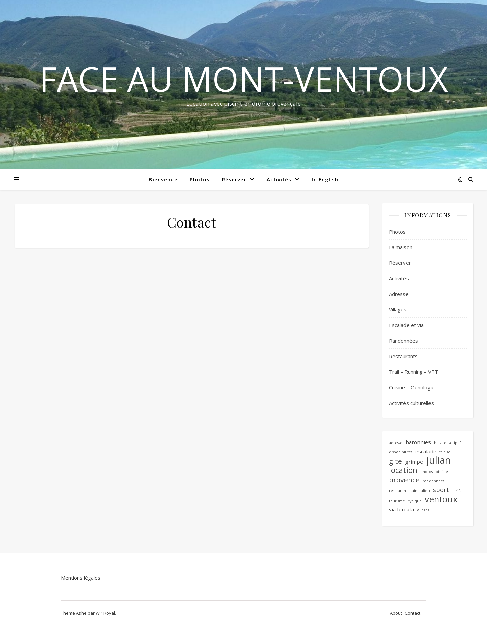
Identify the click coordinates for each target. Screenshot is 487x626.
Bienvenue (163, 179)
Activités (279, 179)
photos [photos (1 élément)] (426, 471)
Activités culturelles (411, 403)
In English (325, 179)
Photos (200, 179)
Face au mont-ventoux (243, 78)
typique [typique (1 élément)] (415, 501)
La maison (400, 247)
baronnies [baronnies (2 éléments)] (418, 442)
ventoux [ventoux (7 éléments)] (441, 499)
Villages (398, 309)
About (396, 613)
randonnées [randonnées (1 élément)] (433, 481)
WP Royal (105, 613)
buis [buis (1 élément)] (437, 442)
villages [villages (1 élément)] (423, 510)
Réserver (234, 179)
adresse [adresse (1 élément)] (395, 442)
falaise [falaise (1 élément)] (444, 452)
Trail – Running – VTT (413, 371)
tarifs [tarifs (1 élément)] (456, 490)
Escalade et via (406, 325)
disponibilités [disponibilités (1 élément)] (400, 452)
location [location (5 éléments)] (403, 470)
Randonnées (403, 340)
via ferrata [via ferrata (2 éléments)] (401, 509)
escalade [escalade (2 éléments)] (425, 451)
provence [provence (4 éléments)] (404, 480)
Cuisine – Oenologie (412, 387)
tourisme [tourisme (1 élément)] (397, 501)
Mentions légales (80, 577)
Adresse (399, 293)
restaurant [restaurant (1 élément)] (398, 490)
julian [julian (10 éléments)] (438, 460)
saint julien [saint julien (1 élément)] (420, 490)
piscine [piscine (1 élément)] (442, 471)
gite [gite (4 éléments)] (395, 461)
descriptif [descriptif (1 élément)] (452, 442)
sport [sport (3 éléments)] (441, 489)
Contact (412, 613)
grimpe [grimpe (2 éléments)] (414, 461)
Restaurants (403, 356)
